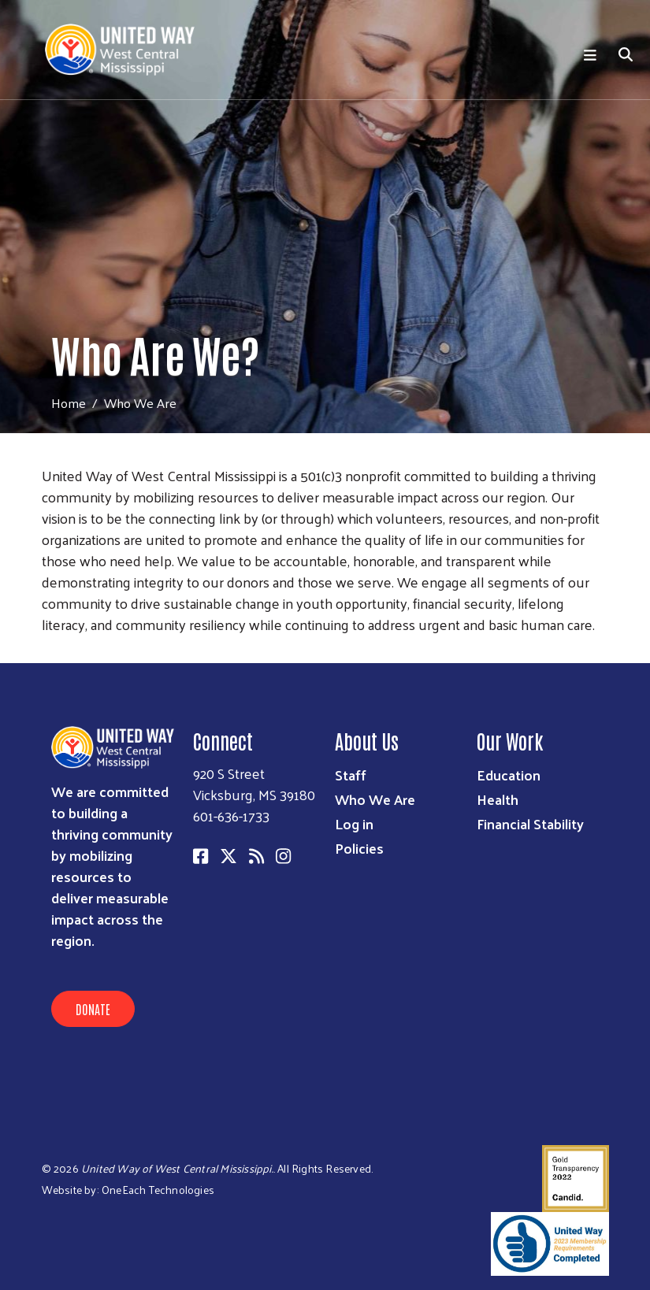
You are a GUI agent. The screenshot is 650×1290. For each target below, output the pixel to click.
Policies (359, 848)
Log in (354, 823)
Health (497, 799)
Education (508, 774)
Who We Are (375, 799)
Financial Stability (530, 823)
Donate (93, 1009)
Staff (350, 774)
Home (68, 403)
